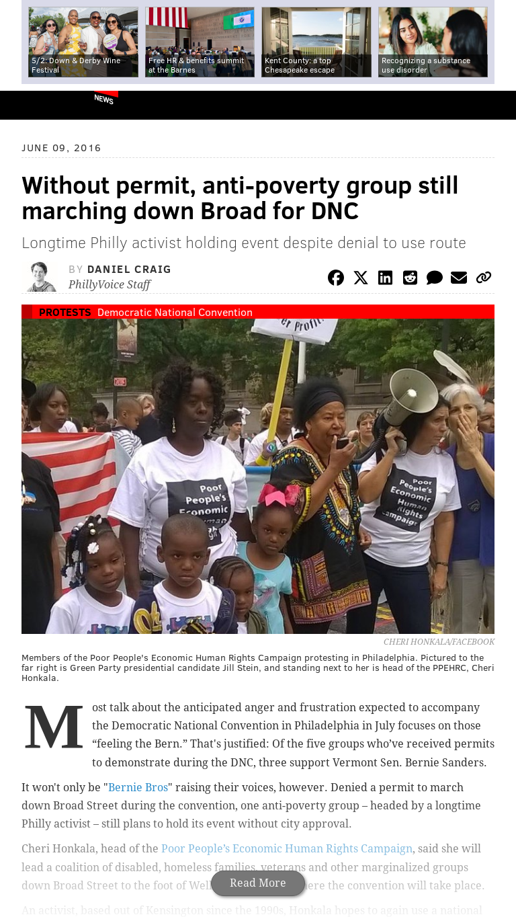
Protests (65, 312)
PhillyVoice (32, 104)
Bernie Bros (138, 787)
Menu (494, 105)
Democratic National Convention (175, 312)
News (104, 98)
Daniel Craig (129, 269)
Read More (258, 883)
